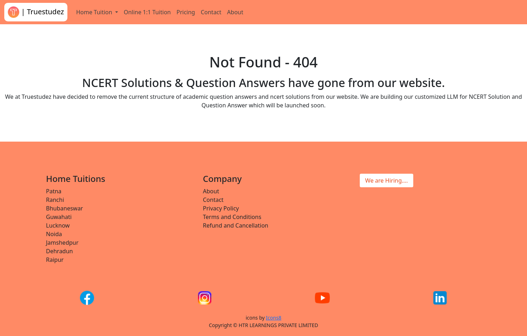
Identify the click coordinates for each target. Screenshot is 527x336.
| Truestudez (36, 12)
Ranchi (55, 200)
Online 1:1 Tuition (147, 12)
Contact (211, 12)
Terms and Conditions (232, 217)
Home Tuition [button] (94, 12)
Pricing (185, 12)
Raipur (54, 260)
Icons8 (273, 317)
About (235, 12)
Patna (53, 191)
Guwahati (59, 217)
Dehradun (59, 251)
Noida (54, 234)
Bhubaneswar (64, 208)
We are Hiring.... (386, 180)
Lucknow (58, 225)
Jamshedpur (62, 242)
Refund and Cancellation (235, 225)
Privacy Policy (221, 208)
